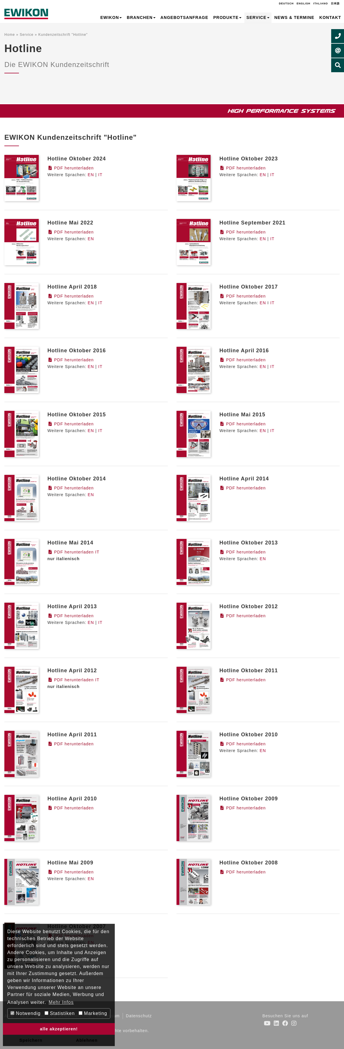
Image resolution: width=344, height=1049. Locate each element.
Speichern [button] (30, 1040)
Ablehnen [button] (87, 1040)
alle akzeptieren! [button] (59, 1029)
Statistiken (60, 1013)
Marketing (93, 1013)
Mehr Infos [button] (61, 1002)
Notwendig (25, 1013)
